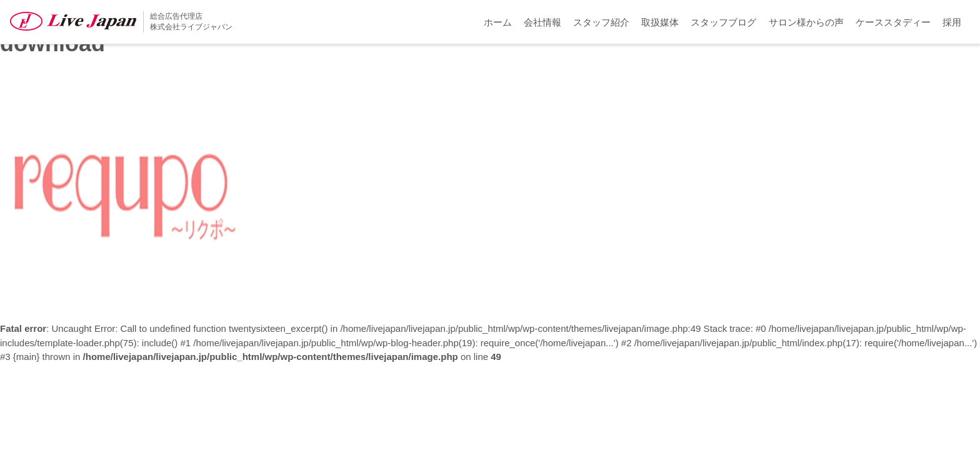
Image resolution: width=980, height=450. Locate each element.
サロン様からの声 (806, 22)
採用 (951, 22)
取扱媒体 (660, 22)
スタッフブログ (723, 22)
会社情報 (542, 22)
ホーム (498, 22)
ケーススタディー (893, 22)
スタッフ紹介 (601, 22)
